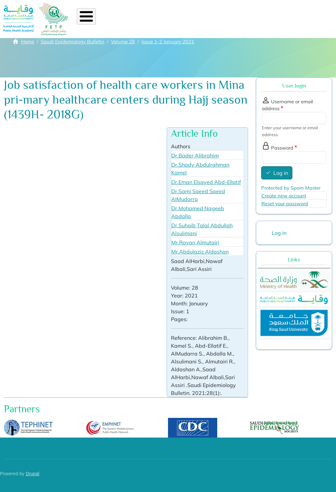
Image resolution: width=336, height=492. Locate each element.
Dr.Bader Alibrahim (195, 155)
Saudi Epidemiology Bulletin (72, 41)
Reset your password (285, 203)
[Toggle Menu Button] (86, 16)
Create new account (284, 196)
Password (282, 148)
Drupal (32, 473)
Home (27, 41)
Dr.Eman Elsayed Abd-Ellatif (206, 182)
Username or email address (287, 104)
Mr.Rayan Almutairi (195, 242)
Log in (280, 173)
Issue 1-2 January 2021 (167, 41)
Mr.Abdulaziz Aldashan (200, 251)
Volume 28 (123, 41)
